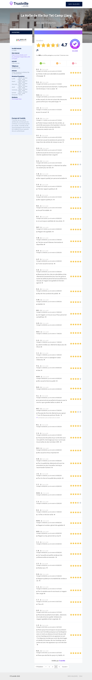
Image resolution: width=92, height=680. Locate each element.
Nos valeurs (74, 4)
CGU (80, 676)
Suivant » (65, 666)
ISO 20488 (75, 51)
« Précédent (39, 666)
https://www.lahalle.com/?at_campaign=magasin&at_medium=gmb (21, 56)
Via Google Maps (17, 99)
